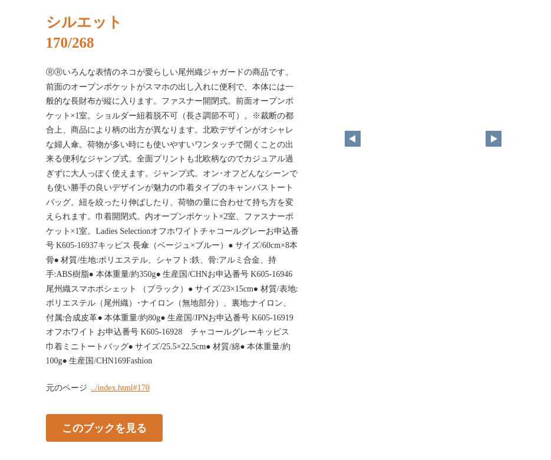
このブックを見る (104, 427)
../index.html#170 (120, 387)
